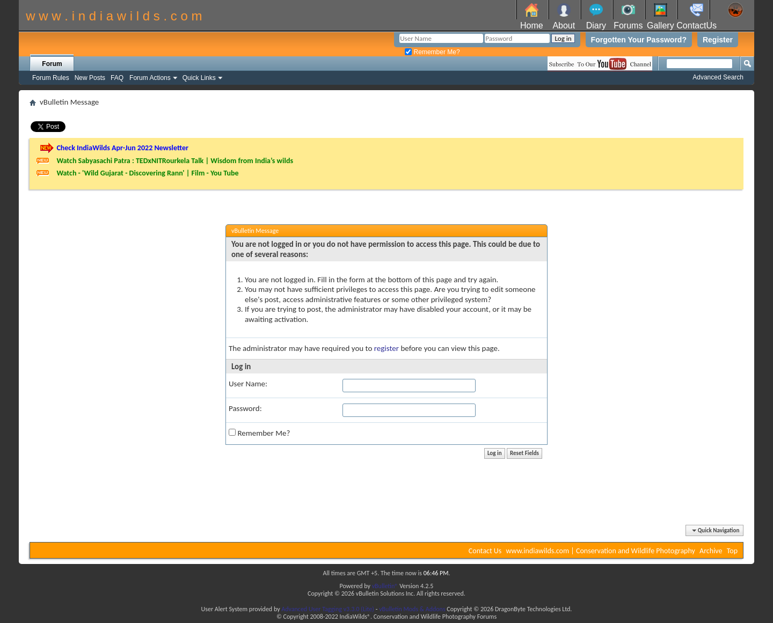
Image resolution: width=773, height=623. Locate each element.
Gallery (660, 25)
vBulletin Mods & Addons (412, 609)
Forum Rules (50, 78)
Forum (52, 64)
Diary (596, 25)
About (563, 25)
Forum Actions (150, 78)
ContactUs (696, 25)
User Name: (248, 384)
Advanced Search (717, 77)
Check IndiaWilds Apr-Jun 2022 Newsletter (122, 147)
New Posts (90, 78)
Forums (628, 25)
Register (718, 39)
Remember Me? (432, 52)
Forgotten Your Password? (639, 39)
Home (531, 25)
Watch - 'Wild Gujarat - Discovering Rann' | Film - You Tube (147, 173)
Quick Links (199, 78)
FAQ (117, 78)
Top (732, 550)
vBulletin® (385, 586)
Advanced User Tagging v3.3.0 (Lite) (327, 609)
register (386, 348)
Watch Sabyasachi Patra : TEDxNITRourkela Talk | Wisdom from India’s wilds (174, 160)
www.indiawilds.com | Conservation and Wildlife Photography (600, 550)
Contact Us (485, 550)
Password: (245, 408)
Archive (710, 550)
